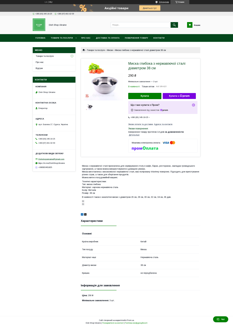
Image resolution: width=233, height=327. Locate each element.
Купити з (179, 96)
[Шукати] (174, 25)
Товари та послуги (62, 38)
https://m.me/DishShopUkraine (51, 163)
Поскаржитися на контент (112, 323)
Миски (110, 50)
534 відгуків (164, 2)
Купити (145, 96)
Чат (221, 319)
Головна (40, 38)
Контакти (158, 38)
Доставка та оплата (107, 38)
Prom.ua (130, 320)
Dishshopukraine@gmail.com (51, 159)
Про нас (85, 38)
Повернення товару (136, 38)
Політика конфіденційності (136, 323)
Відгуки (39, 68)
